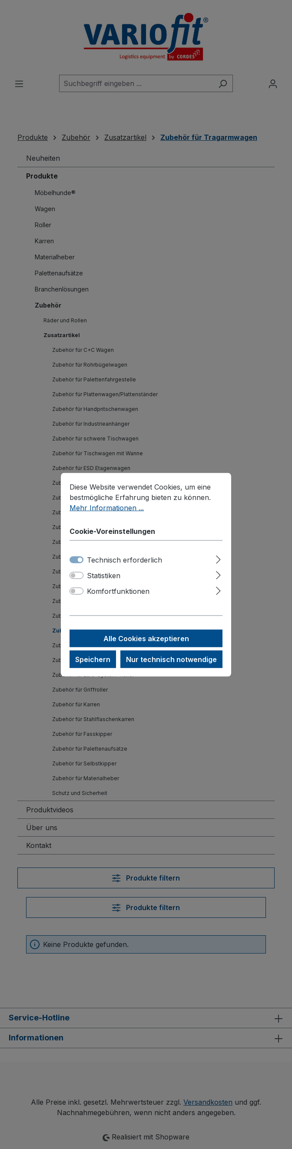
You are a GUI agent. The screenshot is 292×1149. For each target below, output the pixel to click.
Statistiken (103, 575)
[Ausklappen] (218, 558)
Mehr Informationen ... (107, 507)
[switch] (76, 575)
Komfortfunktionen (118, 590)
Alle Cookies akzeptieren (146, 638)
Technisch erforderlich (124, 559)
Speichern (92, 659)
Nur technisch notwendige (171, 659)
